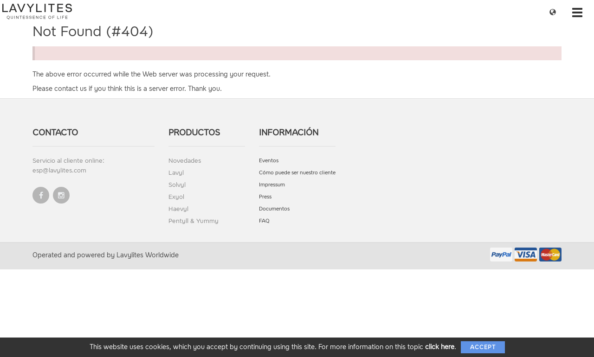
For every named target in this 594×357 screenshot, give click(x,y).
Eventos (268, 161)
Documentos (274, 209)
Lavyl (176, 172)
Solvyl (177, 184)
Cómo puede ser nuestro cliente (297, 173)
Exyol (176, 196)
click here (439, 347)
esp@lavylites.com (59, 170)
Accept (483, 347)
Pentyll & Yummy (193, 220)
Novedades (184, 160)
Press (265, 197)
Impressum (272, 185)
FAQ (264, 221)
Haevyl (178, 208)
